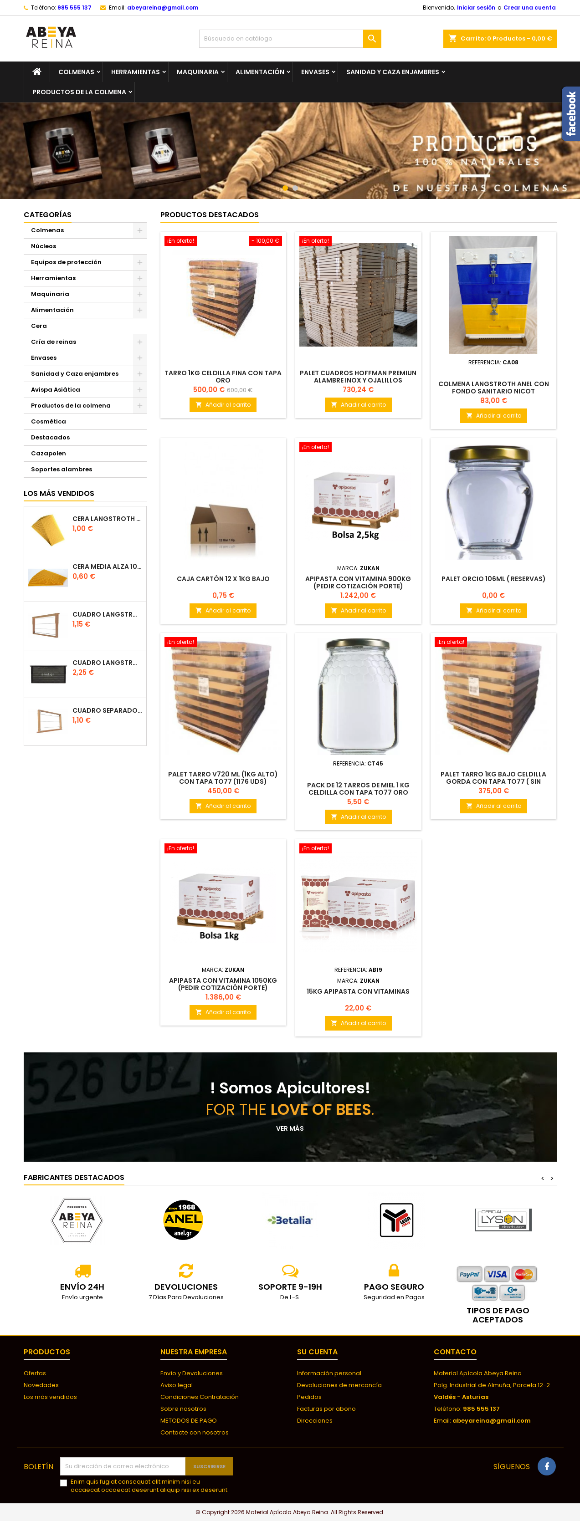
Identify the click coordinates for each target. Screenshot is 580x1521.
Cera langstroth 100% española (107, 519)
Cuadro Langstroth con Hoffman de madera (107, 614)
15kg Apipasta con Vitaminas (358, 991)
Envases (315, 72)
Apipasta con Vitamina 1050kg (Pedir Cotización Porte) (223, 984)
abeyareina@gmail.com (162, 7)
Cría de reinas (53, 341)
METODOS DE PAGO (188, 1420)
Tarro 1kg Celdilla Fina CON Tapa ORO (223, 376)
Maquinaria (198, 72)
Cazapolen (48, 453)
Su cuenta (317, 1352)
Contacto (455, 1352)
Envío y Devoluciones (191, 1373)
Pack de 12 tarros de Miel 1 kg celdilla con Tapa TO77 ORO (358, 789)
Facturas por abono (326, 1408)
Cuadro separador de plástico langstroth (107, 710)
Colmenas (76, 72)
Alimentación (260, 72)
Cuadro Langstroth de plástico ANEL (107, 662)
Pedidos (309, 1397)
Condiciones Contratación (199, 1397)
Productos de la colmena (79, 92)
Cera (39, 326)
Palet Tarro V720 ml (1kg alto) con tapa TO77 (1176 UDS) (223, 778)
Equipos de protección (66, 262)
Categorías (48, 214)
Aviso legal (176, 1385)
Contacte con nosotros (194, 1432)
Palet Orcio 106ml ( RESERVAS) (493, 578)
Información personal (329, 1373)
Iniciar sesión (476, 7)
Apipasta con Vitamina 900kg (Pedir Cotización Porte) (358, 582)
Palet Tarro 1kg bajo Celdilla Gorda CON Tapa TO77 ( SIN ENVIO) (493, 781)
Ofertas (35, 1373)
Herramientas (135, 72)
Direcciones (315, 1420)
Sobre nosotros (183, 1408)
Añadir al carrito (223, 404)
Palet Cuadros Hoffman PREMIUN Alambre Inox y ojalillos (358, 376)
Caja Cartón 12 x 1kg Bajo (223, 578)
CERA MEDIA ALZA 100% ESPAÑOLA (107, 566)
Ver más (290, 1128)
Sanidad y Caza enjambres (392, 72)
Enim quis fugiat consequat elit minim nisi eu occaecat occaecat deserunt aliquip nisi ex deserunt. (150, 1486)
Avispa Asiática (55, 389)
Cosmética (48, 421)
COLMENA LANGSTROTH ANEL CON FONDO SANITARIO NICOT (493, 387)
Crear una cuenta (529, 7)
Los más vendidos (59, 493)
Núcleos (43, 246)
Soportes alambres (61, 469)
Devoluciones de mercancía (339, 1385)
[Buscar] (290, 39)
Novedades (41, 1385)
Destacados (50, 437)
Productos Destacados (209, 214)
